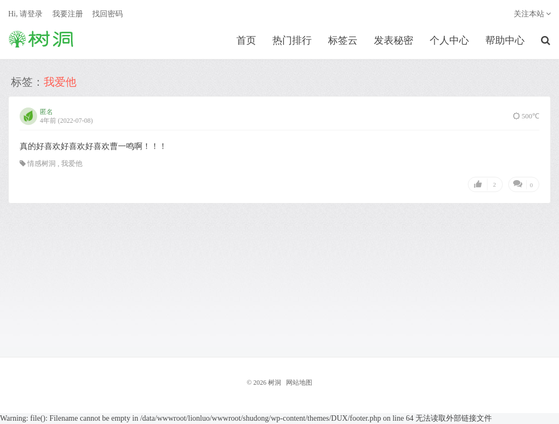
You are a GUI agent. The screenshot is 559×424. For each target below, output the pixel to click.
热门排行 (292, 40)
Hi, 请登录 (25, 14)
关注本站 (532, 14)
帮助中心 (505, 40)
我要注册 (67, 14)
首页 (246, 40)
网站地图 (299, 382)
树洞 (41, 38)
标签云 (343, 40)
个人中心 (449, 40)
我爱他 (71, 163)
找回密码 (107, 14)
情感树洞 (41, 163)
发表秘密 (393, 40)
